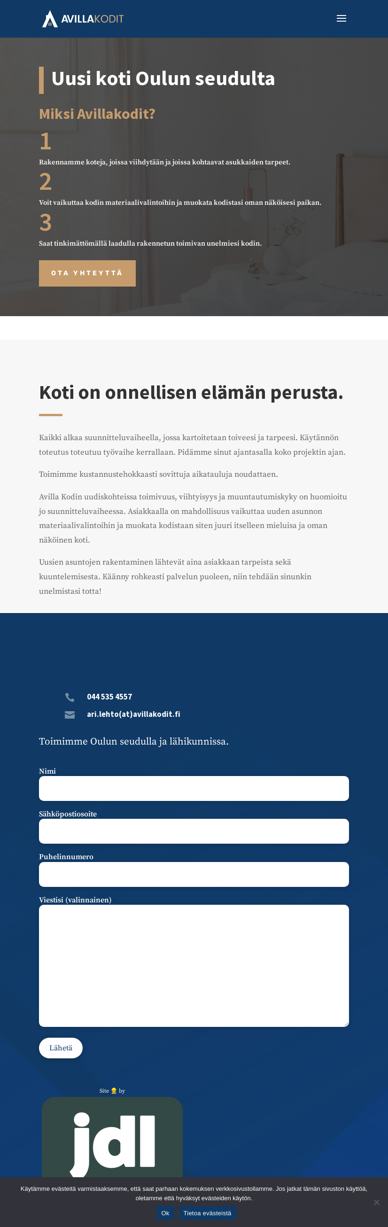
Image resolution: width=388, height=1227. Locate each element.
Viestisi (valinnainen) (194, 962)
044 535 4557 (109, 696)
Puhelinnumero (194, 865)
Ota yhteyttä (87, 273)
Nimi (194, 780)
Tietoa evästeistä (208, 1213)
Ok (165, 1213)
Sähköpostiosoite (194, 822)
